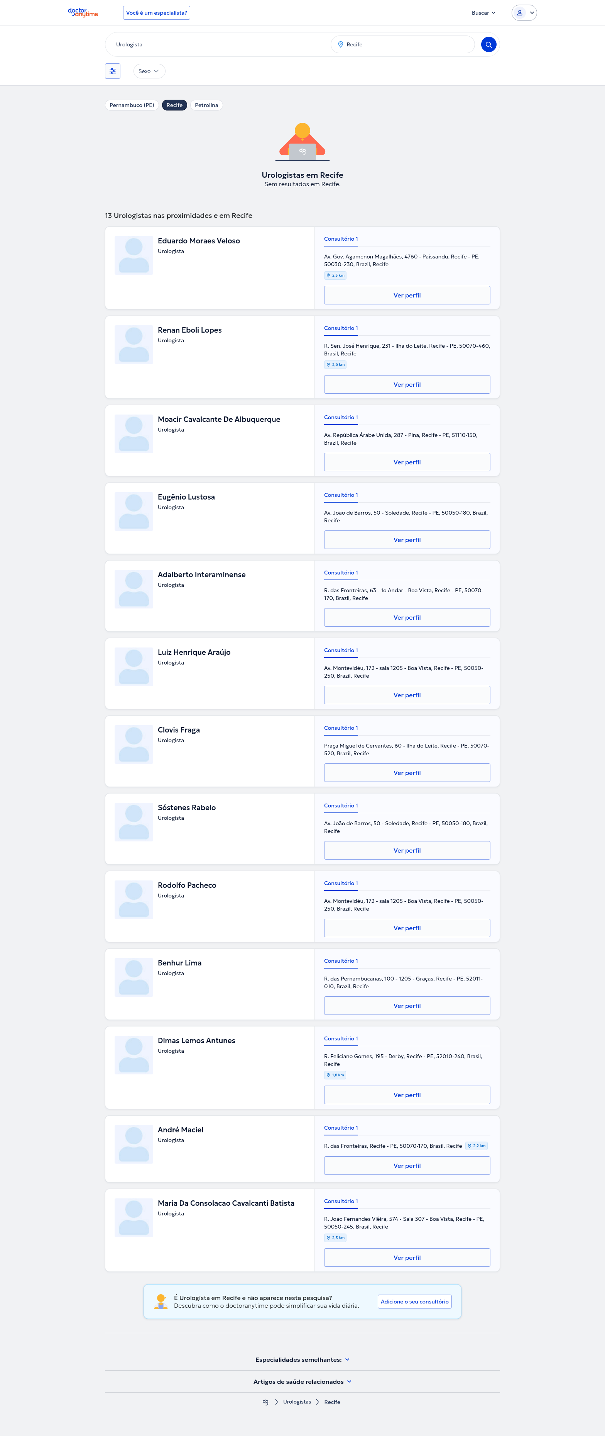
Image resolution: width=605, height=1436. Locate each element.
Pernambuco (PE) (132, 105)
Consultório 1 (341, 238)
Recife (175, 105)
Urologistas (297, 1402)
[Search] (489, 44)
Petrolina (206, 105)
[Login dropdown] (524, 13)
